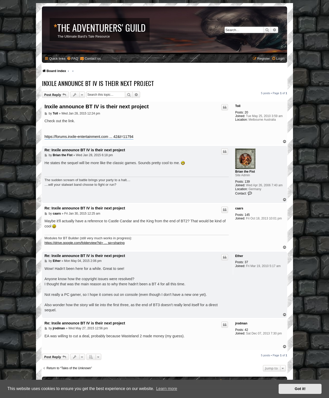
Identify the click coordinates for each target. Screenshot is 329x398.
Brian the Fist (245, 171)
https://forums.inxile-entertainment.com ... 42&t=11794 (88, 137)
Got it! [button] (300, 389)
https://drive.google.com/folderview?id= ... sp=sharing (84, 243)
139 (247, 181)
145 (247, 215)
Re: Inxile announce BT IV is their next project (84, 150)
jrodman (241, 323)
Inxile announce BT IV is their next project (98, 83)
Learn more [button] (166, 388)
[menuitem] (72, 58)
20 (246, 112)
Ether (239, 256)
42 (246, 330)
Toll (237, 106)
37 (246, 262)
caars (239, 208)
